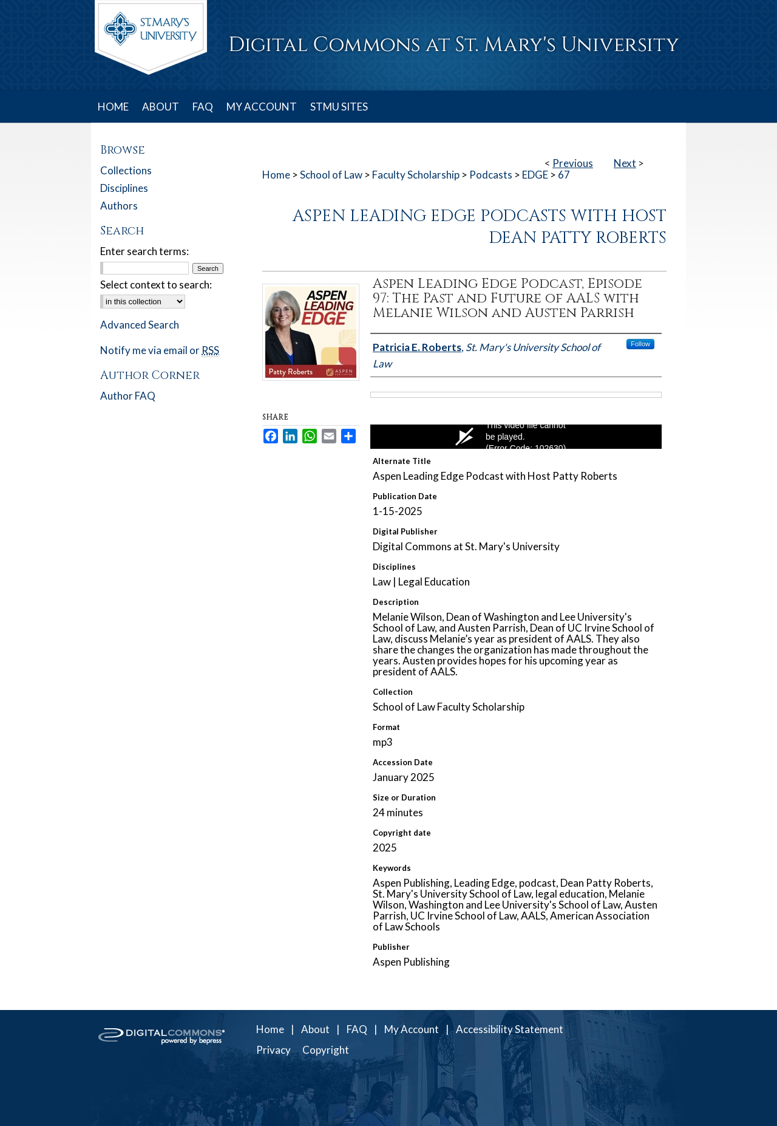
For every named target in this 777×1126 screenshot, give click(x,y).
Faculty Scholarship (416, 174)
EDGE (535, 174)
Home (276, 174)
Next (625, 163)
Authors (119, 205)
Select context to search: (156, 284)
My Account (411, 1029)
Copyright (325, 1049)
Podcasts (490, 174)
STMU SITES (339, 106)
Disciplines (124, 188)
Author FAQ (127, 395)
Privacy (273, 1049)
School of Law (331, 174)
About (315, 1029)
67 (564, 174)
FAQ (357, 1029)
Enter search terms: (144, 251)
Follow (640, 343)
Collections (126, 170)
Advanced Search (139, 324)
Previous (572, 163)
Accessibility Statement (509, 1029)
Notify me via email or (159, 350)
